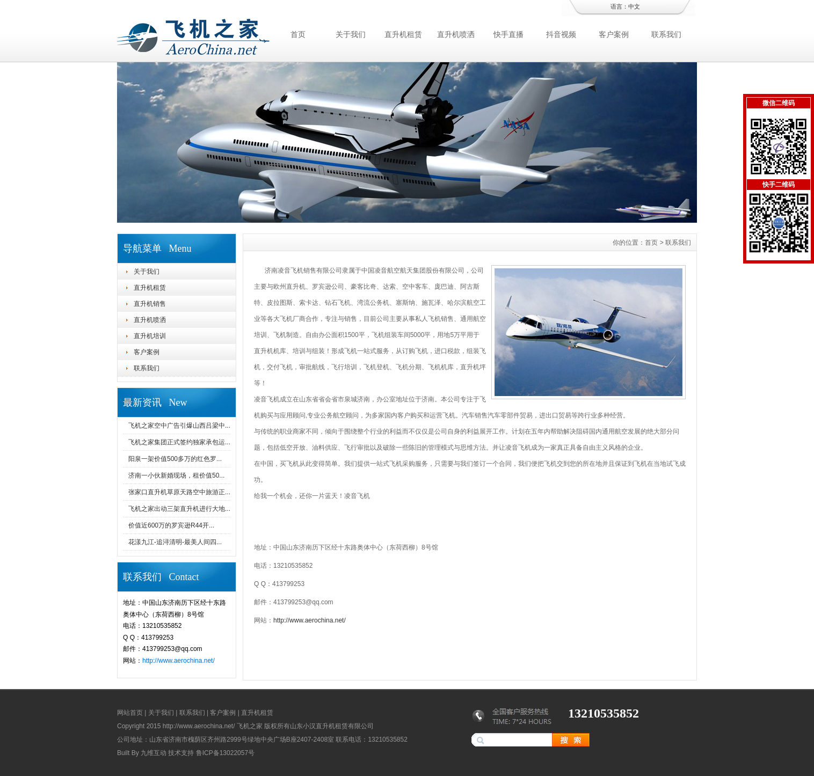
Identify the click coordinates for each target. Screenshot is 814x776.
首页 (298, 34)
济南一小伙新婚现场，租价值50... (176, 475)
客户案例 (614, 34)
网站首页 (130, 712)
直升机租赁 (403, 34)
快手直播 (508, 34)
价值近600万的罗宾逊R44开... (171, 525)
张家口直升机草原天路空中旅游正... (179, 492)
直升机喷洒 (456, 34)
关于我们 (351, 34)
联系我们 (666, 34)
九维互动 (153, 753)
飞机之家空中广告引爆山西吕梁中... (179, 425)
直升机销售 (150, 304)
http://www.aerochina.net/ (178, 660)
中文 (634, 6)
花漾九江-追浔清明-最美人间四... (175, 542)
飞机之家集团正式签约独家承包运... (179, 442)
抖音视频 (561, 34)
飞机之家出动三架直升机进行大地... (179, 509)
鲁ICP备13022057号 (225, 753)
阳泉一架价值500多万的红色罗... (175, 459)
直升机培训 (150, 336)
